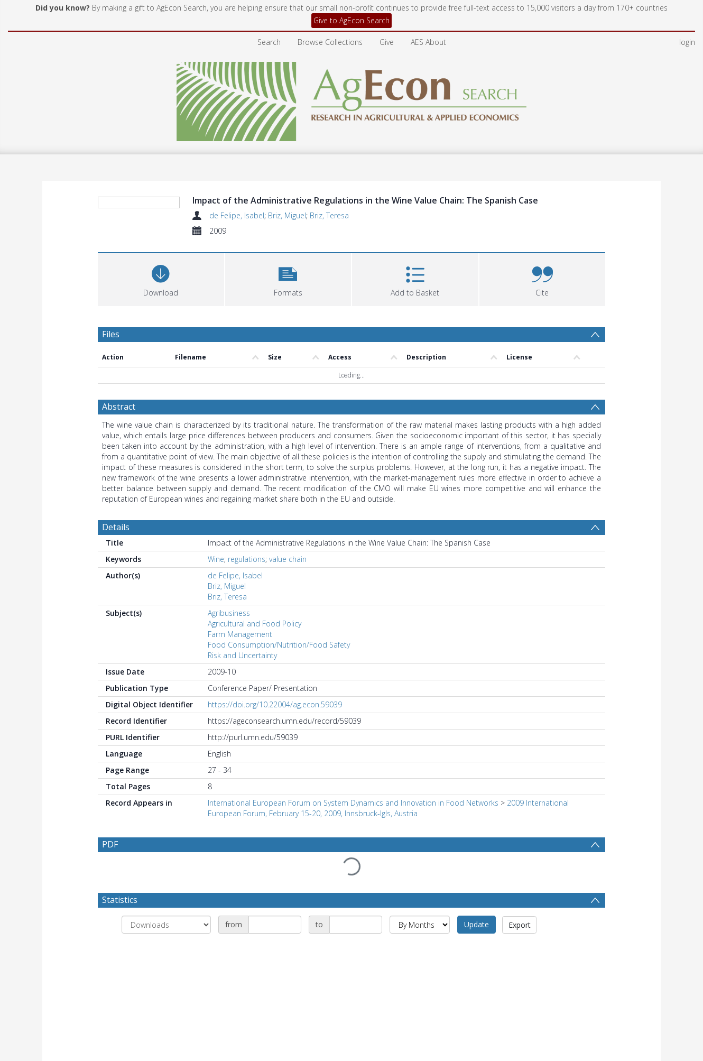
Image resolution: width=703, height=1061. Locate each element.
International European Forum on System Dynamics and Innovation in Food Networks (353, 803)
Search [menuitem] (269, 42)
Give (387, 42)
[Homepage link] (352, 98)
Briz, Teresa (329, 215)
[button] (288, 278)
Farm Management (240, 634)
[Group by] (166, 900)
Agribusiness (229, 613)
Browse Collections (330, 42)
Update (476, 899)
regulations (246, 559)
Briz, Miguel (287, 215)
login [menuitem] (687, 42)
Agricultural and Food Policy (254, 624)
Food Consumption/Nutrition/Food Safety (279, 645)
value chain (288, 559)
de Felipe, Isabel (236, 215)
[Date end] (355, 900)
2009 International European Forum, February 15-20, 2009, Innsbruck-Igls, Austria (388, 808)
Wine (216, 559)
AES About (428, 42)
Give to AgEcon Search (351, 20)
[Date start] (274, 900)
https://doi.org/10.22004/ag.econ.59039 (275, 704)
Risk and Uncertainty (242, 655)
